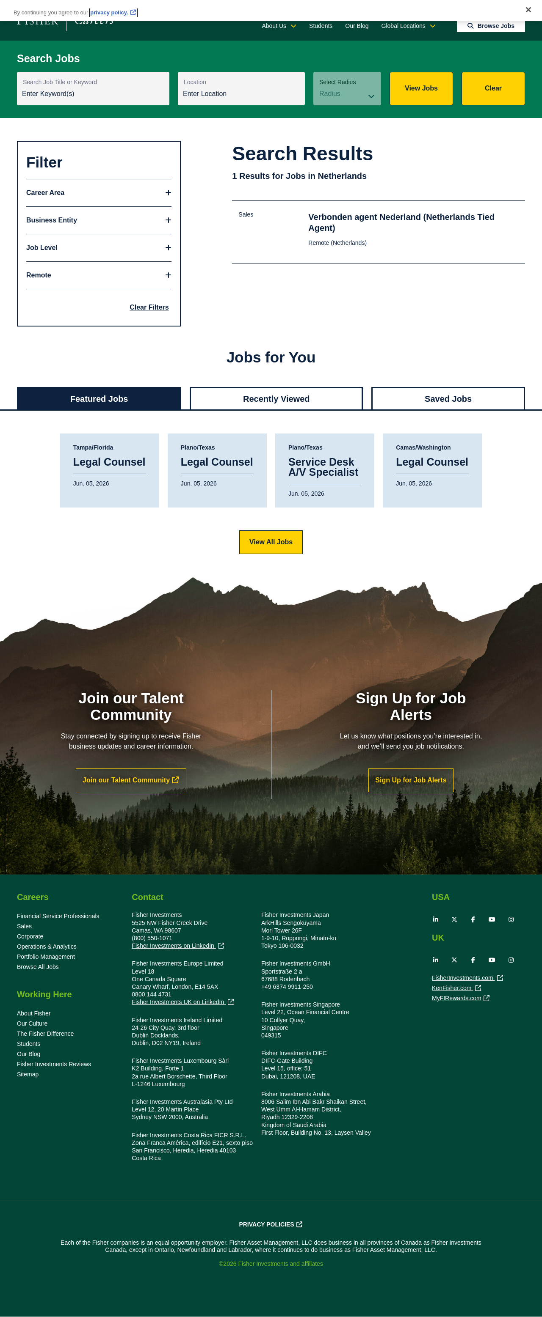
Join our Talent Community (126, 780)
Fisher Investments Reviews (54, 1064)
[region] (271, 10)
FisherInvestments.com (463, 978)
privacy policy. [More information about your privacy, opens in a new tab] (109, 12)
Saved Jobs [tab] (448, 398)
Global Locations (404, 25)
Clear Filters (149, 307)
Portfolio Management (46, 956)
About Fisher (33, 1013)
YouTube (492, 919)
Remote (38, 275)
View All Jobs (271, 542)
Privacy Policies (266, 1224)
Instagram (511, 919)
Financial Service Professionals (58, 916)
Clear (493, 88)
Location (195, 82)
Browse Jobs (496, 25)
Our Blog (356, 25)
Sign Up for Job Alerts (410, 780)
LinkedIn (435, 919)
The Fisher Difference (45, 1033)
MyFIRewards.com (456, 999)
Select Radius (337, 82)
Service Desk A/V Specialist (323, 467)
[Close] (528, 9)
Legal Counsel (109, 462)
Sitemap (28, 1074)
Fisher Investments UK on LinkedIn (179, 1002)
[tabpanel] (271, 494)
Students (320, 25)
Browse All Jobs (38, 966)
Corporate (30, 936)
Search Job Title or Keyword (60, 82)
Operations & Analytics (47, 946)
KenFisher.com (452, 989)
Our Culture (32, 1023)
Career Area (45, 192)
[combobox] (241, 94)
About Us (274, 25)
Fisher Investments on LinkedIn (174, 945)
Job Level (42, 247)
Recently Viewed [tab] (276, 398)
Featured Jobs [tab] (99, 398)
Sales (24, 926)
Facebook (473, 919)
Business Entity (51, 220)
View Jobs (421, 88)
